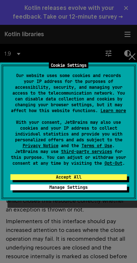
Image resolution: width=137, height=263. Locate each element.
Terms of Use (96, 146)
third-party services (86, 152)
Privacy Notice (40, 146)
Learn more (113, 111)
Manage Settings (68, 187)
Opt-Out (113, 163)
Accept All (68, 177)
